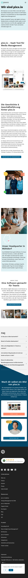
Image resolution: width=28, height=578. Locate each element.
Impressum (3, 554)
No (5, 570)
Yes (11, 570)
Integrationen (4, 540)
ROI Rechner (4, 532)
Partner (3, 481)
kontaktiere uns (14, 438)
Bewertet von (13, 461)
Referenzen (4, 537)
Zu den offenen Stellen (14, 304)
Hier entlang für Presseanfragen (11, 157)
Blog (2, 512)
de (4, 562)
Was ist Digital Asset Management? (9, 529)
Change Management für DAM (8, 501)
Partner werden (4, 545)
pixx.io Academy (5, 498)
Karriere (3, 483)
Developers (4, 509)
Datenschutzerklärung (6, 557)
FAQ (2, 514)
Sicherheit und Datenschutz (7, 543)
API (2, 517)
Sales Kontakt (4, 489)
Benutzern (20, 461)
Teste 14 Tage (14, 414)
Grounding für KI (5, 526)
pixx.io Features (5, 534)
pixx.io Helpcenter (5, 503)
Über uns (3, 478)
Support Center (4, 506)
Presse (2, 486)
